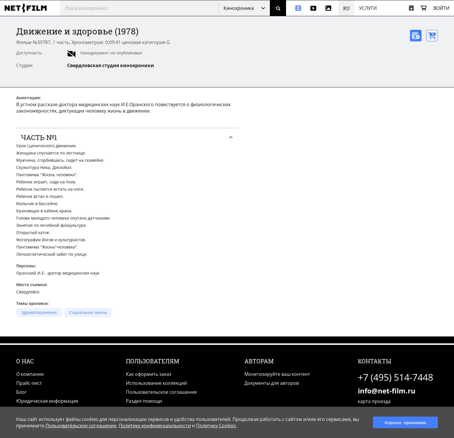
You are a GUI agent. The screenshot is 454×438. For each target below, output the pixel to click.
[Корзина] (423, 8)
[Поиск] (278, 8)
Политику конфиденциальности (155, 425)
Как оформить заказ (148, 374)
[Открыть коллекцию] (411, 8)
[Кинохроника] (296, 8)
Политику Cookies (216, 425)
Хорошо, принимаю (405, 422)
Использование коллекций (156, 383)
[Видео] (313, 8)
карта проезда (374, 401)
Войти (441, 8)
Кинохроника (239, 8)
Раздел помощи (144, 401)
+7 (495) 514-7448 (395, 377)
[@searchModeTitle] (137, 8)
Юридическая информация (47, 401)
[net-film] (28, 8)
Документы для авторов (271, 383)
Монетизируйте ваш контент (277, 374)
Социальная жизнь (88, 312)
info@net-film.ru (386, 390)
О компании (30, 374)
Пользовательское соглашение (161, 392)
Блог (21, 392)
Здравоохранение (39, 312)
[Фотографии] (329, 8)
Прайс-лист (29, 383)
